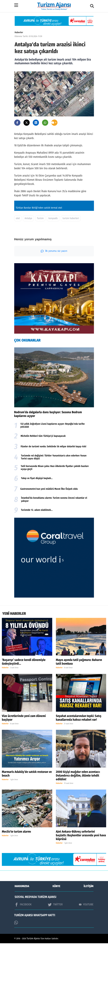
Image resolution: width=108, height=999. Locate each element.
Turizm (40, 274)
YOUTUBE (86, 960)
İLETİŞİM (88, 942)
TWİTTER (55, 960)
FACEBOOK (23, 960)
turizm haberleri (71, 274)
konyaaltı (53, 274)
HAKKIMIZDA (22, 942)
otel (18, 274)
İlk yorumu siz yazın (54, 306)
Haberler (19, 32)
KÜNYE (56, 942)
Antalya (28, 274)
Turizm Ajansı (33, 994)
